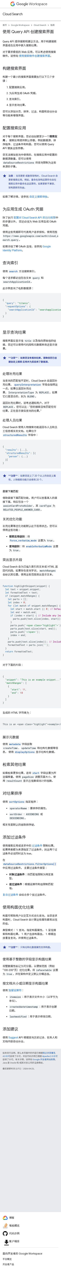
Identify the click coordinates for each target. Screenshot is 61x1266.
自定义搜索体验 (38, 196)
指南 (52, 25)
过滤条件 (37, 845)
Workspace (31, 4)
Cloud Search (13, 14)
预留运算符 (14, 990)
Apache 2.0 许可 (50, 1056)
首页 (5, 25)
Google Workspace (20, 25)
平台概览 (7, 1259)
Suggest (13, 1037)
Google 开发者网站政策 (44, 1059)
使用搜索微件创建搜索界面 (34, 55)
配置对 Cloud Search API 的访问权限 (35, 217)
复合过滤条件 (10, 894)
